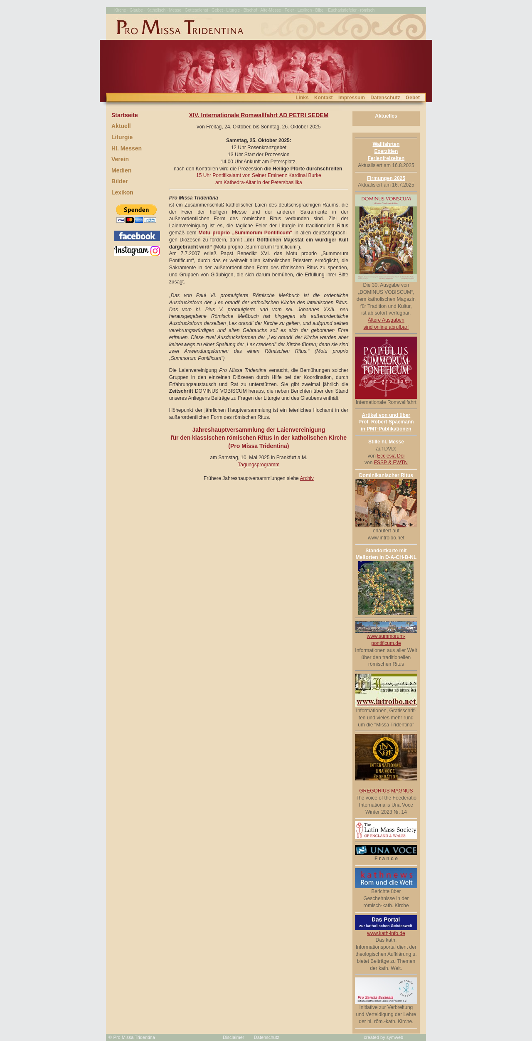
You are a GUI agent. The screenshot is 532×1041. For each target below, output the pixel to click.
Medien (121, 170)
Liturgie (122, 137)
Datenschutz (385, 98)
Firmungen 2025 (386, 178)
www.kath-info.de (386, 930)
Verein (120, 159)
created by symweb (383, 1037)
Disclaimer (233, 1037)
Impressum (351, 98)
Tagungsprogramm (258, 465)
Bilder (119, 181)
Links (302, 98)
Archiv (306, 478)
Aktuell (121, 126)
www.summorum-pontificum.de (386, 637)
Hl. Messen (126, 148)
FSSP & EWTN (391, 462)
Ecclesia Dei (390, 456)
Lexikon (122, 192)
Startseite (124, 115)
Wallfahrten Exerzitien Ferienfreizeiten (386, 151)
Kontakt (323, 98)
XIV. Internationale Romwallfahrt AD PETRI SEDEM (258, 115)
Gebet (413, 98)
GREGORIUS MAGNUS (386, 791)
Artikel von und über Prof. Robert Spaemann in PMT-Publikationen (386, 422)
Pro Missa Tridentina (134, 1037)
